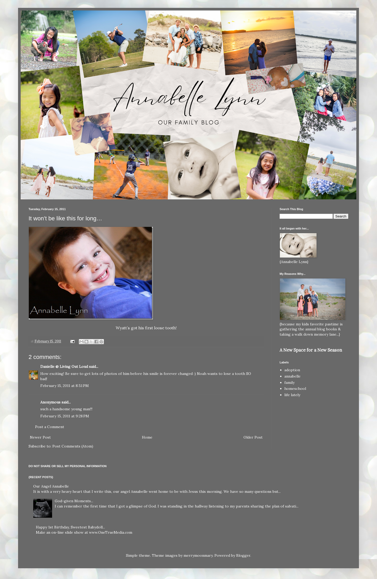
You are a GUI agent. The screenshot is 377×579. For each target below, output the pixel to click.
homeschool (295, 388)
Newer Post (40, 437)
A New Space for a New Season (311, 350)
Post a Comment (49, 426)
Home (147, 437)
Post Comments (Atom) (72, 446)
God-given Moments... (74, 501)
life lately (292, 394)
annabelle (292, 376)
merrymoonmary (198, 555)
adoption (292, 370)
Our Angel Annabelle (51, 486)
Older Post (253, 437)
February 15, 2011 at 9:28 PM (64, 416)
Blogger (243, 555)
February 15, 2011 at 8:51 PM (64, 385)
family (289, 382)
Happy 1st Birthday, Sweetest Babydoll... (70, 527)
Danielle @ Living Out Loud (64, 366)
